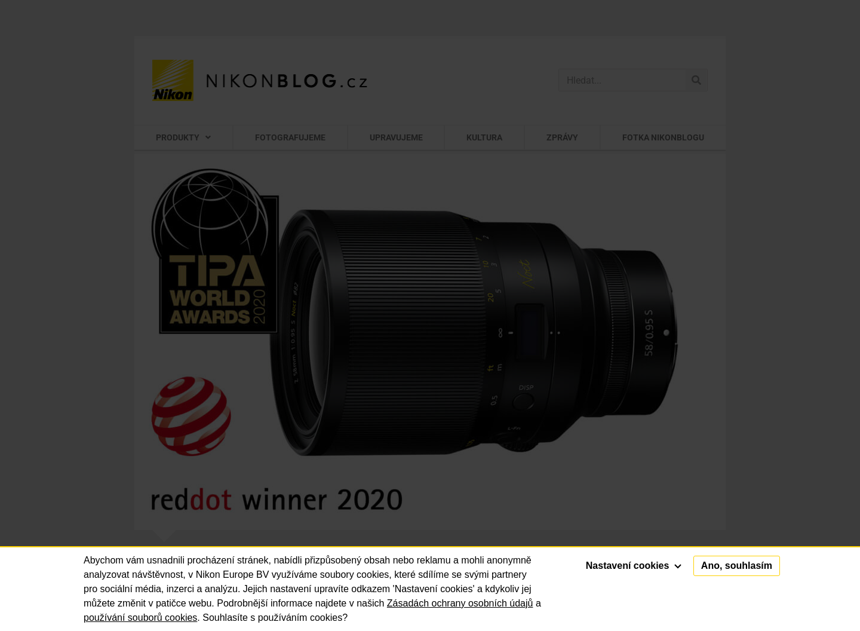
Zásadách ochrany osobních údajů (460, 603)
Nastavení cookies (633, 565)
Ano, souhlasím (736, 565)
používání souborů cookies (140, 617)
